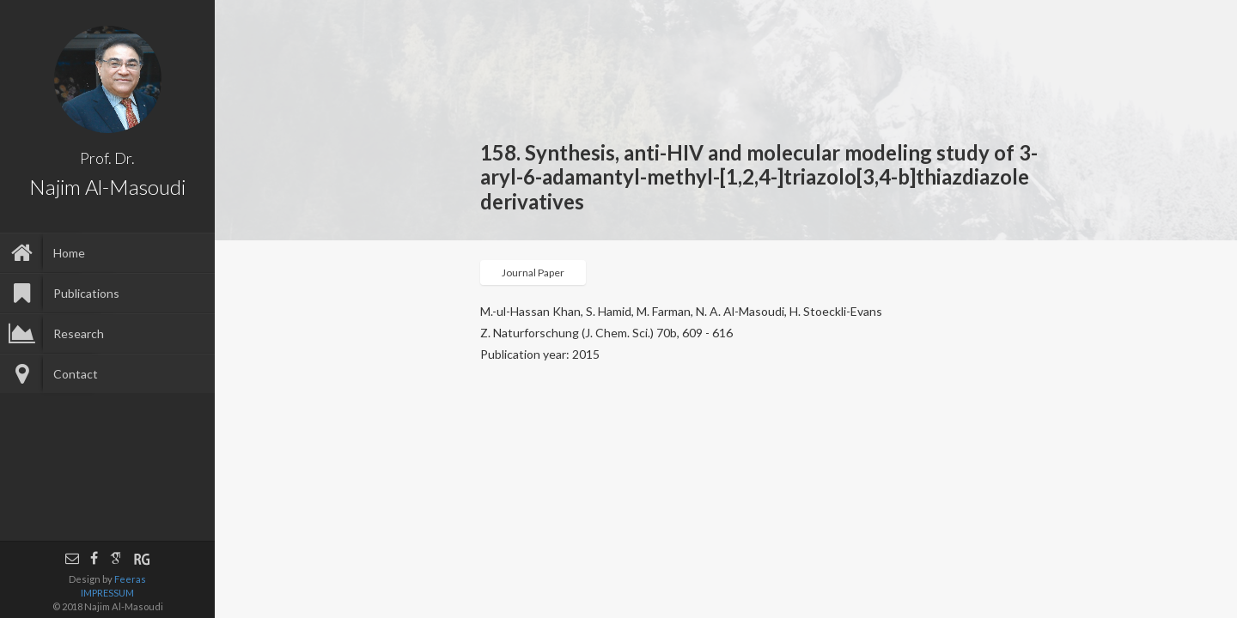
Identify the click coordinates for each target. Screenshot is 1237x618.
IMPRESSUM (107, 592)
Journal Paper (533, 272)
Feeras (130, 579)
